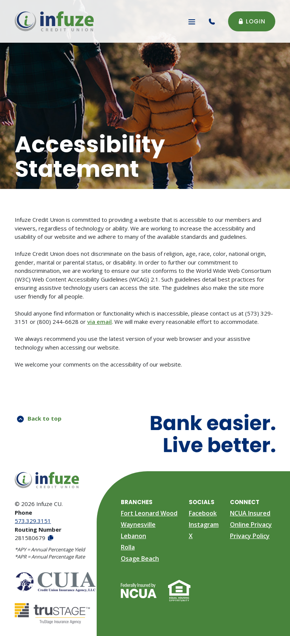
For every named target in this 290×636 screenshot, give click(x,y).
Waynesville (138, 524)
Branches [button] (137, 502)
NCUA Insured (250, 513)
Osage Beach (140, 558)
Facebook (203, 513)
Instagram (204, 524)
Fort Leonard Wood (149, 513)
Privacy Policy (250, 536)
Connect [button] (244, 502)
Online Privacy (251, 524)
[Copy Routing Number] (50, 538)
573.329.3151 (33, 521)
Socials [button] (201, 502)
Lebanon (133, 536)
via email (99, 321)
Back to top (39, 418)
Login (251, 21)
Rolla (128, 547)
